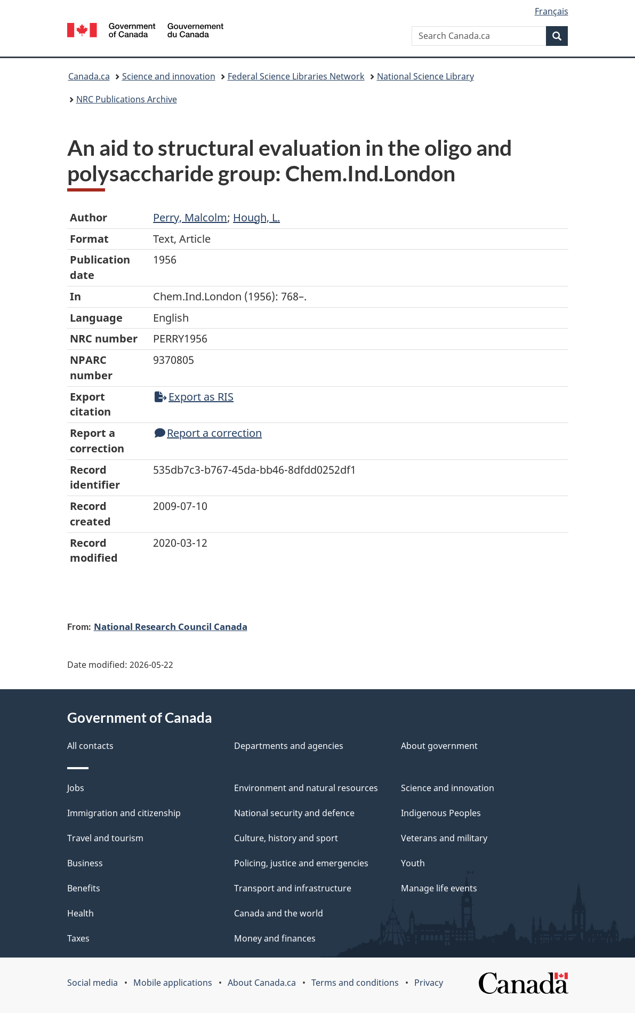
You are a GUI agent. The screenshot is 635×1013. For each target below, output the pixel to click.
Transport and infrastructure (292, 888)
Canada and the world (278, 913)
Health (80, 913)
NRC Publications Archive (126, 99)
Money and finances (275, 938)
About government (439, 746)
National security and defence (294, 813)
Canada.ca (89, 76)
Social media (92, 982)
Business (85, 863)
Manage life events (439, 888)
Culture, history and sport (286, 838)
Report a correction (208, 433)
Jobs (75, 788)
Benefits (83, 888)
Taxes (78, 938)
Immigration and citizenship (124, 813)
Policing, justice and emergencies (301, 863)
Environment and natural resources (306, 788)
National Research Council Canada (170, 626)
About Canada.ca (262, 982)
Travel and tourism (105, 838)
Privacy (428, 982)
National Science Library (425, 76)
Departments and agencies (288, 746)
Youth (413, 863)
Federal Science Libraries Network (296, 76)
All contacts (90, 746)
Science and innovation (168, 76)
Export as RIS (194, 396)
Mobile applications (172, 982)
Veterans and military (444, 838)
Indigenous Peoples (441, 813)
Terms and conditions (355, 982)
